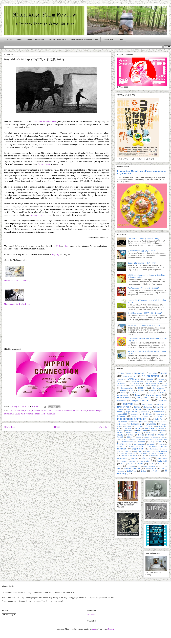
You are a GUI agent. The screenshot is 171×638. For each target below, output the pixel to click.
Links (121, 39)
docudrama (160, 393)
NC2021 (146, 437)
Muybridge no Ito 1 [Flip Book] (17, 281)
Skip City (55, 254)
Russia (133, 453)
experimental (67, 410)
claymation (121, 390)
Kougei (119, 426)
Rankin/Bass (154, 449)
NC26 (163, 437)
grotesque (145, 412)
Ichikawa (145, 416)
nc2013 (120, 435)
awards (150, 379)
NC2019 (129, 437)
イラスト (155, 471)
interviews (133, 422)
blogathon (121, 381)
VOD (159, 466)
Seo (163, 455)
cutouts (152, 390)
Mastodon (91, 614)
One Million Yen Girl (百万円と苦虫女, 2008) (145, 313)
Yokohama (120, 471)
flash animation (147, 404)
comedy (141, 390)
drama (138, 395)
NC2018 (120, 437)
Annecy (126, 376)
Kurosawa (127, 426)
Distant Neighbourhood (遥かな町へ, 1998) (144, 325)
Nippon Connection (35, 39)
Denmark (131, 393)
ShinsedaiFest (122, 459)
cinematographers (127, 388)
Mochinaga (149, 428)
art (11, 410)
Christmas (163, 386)
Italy (151, 422)
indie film (159, 419)
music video (142, 431)
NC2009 (129, 433)
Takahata (131, 464)
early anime (143, 397)
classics (141, 388)
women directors (132, 468)
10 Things (120, 373)
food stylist (160, 404)
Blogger (110, 629)
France (83, 410)
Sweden (123, 464)
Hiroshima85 (160, 414)
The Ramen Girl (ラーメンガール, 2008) (143, 288)
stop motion (144, 461)
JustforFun (136, 424)
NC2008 (120, 433)
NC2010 (138, 433)
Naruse (162, 430)
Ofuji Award (156, 441)
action (129, 373)
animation (153, 373)
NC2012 (16, 414)
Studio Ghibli (162, 461)
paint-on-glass (139, 444)
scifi (144, 455)
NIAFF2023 (141, 439)
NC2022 (155, 437)
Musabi (119, 431)
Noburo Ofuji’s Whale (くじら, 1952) (142, 263)
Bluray (66, 246)
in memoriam (158, 416)
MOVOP (161, 428)
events (159, 397)
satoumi (154, 453)
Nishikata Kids (162, 439)
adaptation (139, 373)
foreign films (123, 407)
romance (147, 451)
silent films (162, 459)
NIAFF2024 (150, 439)
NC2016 (151, 435)
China (154, 386)
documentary (123, 395)
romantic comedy (33, 414)
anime (164, 373)
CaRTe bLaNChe (39, 410)
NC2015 (141, 435)
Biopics (161, 379)
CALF (160, 381)
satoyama (163, 453)
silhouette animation (128, 461)
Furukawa (159, 407)
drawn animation (54, 410)
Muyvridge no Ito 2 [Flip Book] (17, 304)
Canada (28, 410)
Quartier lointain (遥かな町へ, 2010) (141, 251)
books (149, 381)
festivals (76, 410)
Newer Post (9, 427)
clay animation (158, 388)
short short (134, 459)
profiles (141, 446)
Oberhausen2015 (127, 442)
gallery (129, 409)
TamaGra (151, 464)
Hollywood (121, 416)
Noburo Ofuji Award (57, 39)
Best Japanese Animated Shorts (84, 39)
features (163, 400)
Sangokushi (108, 39)
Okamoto (120, 444)
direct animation (142, 393)
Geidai (138, 409)
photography (151, 444)
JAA (157, 422)
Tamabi (140, 464)
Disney (151, 393)
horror (134, 416)
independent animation (131, 418)
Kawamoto (151, 424)
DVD (58, 246)
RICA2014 (127, 451)
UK (139, 466)
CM (132, 390)
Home (9, 39)
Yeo (163, 468)
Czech (164, 390)
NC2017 (161, 435)
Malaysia (127, 428)
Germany (91, 410)
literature (159, 426)
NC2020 (138, 437)
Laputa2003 (138, 426)
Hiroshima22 (147, 414)
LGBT (149, 426)
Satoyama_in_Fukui (129, 455)
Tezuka (160, 464)
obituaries (141, 442)
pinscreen (162, 444)
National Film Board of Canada (43, 121)
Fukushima (148, 407)
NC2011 (149, 433)
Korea (163, 424)
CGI (146, 386)
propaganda (153, 446)
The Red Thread (43, 164)
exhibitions (121, 401)
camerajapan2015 (123, 383)
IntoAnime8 (143, 422)
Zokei (143, 471)
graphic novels (131, 412)
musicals (154, 431)
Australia (120, 379)
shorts (43, 414)
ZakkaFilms (131, 471)
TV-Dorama (130, 466)
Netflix (119, 439)
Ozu (130, 444)
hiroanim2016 (122, 414)
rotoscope (124, 453)
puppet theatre (138, 449)
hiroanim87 (134, 414)
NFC (133, 439)
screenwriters (153, 455)
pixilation (120, 446)
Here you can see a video (40, 215)
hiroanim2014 (159, 412)
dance (123, 393)
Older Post (104, 427)
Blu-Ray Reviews (137, 381)
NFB (23, 414)
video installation (149, 466)
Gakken (120, 409)
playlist (131, 446)
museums (129, 431)
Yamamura (50, 414)
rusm (94, 629)
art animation (19, 410)
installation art (122, 422)
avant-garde (133, 379)
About (19, 39)
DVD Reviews (124, 397)
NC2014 (131, 435)
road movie (137, 451)
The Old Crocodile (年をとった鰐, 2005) (143, 239)
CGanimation (135, 386)
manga (137, 428)
